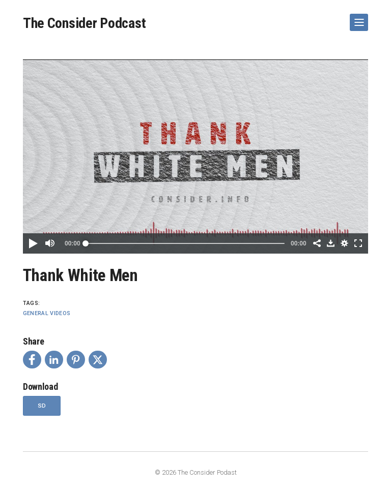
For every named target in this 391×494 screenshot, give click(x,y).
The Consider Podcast (84, 23)
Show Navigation (357, 18)
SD (42, 405)
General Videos (47, 313)
